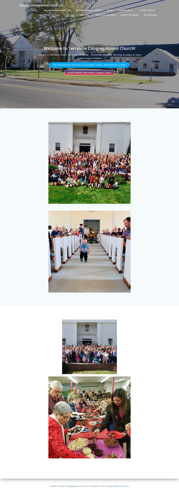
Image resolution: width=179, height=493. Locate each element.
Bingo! (110, 10)
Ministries (85, 15)
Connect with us (148, 10)
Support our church (130, 15)
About (35, 10)
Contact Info (44, 15)
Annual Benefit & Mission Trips (57, 10)
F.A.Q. (57, 15)
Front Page (70, 15)
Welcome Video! (150, 15)
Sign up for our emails (106, 15)
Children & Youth (126, 10)
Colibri (126, 486)
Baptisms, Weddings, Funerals (89, 10)
